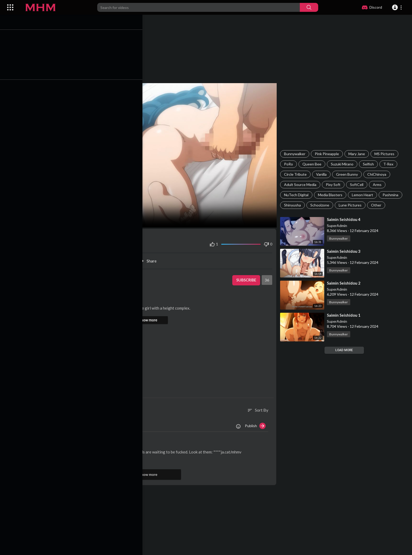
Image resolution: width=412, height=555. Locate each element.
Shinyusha (294, 205)
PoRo (290, 164)
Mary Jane (358, 154)
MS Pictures (386, 154)
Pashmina (392, 195)
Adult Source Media (302, 184)
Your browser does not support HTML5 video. (151, 154)
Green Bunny (348, 174)
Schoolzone (321, 205)
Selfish (369, 164)
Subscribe (246, 277)
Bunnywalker (296, 154)
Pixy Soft (334, 184)
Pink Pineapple (328, 154)
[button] (397, 7)
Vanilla (323, 174)
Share (151, 258)
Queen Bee (313, 164)
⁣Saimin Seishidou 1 (345, 315)
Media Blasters (332, 195)
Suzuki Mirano (343, 164)
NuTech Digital (298, 195)
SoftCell (358, 184)
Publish (256, 423)
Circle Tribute (297, 174)
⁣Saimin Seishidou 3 (345, 251)
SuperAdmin (338, 225)
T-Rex (390, 164)
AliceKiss (54, 442)
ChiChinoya (378, 174)
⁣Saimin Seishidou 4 (345, 219)
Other (378, 205)
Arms (378, 184)
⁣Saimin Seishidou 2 (345, 283)
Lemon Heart (364, 195)
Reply (72, 458)
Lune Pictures (351, 205)
